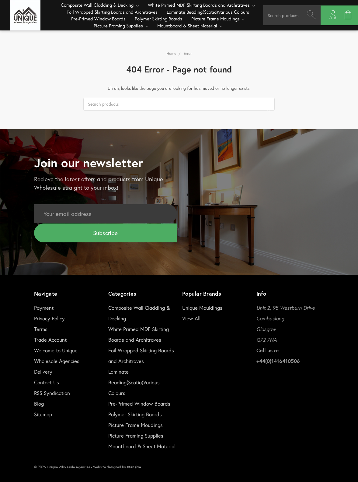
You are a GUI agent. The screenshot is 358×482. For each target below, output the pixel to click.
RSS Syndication (52, 392)
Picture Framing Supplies (121, 26)
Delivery (43, 371)
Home (171, 53)
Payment (44, 307)
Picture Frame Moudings (218, 19)
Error (188, 53)
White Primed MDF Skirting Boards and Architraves (201, 5)
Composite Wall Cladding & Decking (100, 5)
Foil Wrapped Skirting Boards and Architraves (112, 12)
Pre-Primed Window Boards (98, 19)
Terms (40, 328)
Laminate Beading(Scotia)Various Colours (208, 12)
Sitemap (43, 413)
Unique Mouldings (202, 307)
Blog (39, 402)
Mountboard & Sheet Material (189, 26)
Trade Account (50, 339)
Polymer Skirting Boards (158, 19)
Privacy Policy (49, 317)
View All (191, 317)
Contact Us (46, 381)
